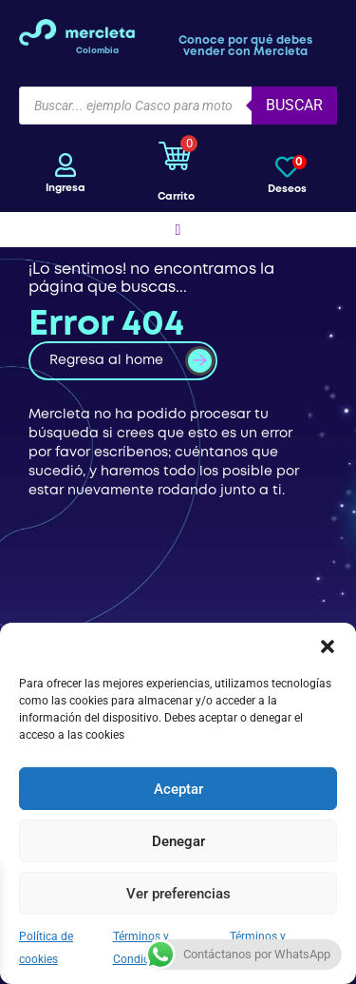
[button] (327, 646)
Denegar (178, 841)
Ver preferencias (178, 893)
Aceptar (178, 789)
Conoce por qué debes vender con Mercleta (245, 46)
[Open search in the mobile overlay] (178, 106)
